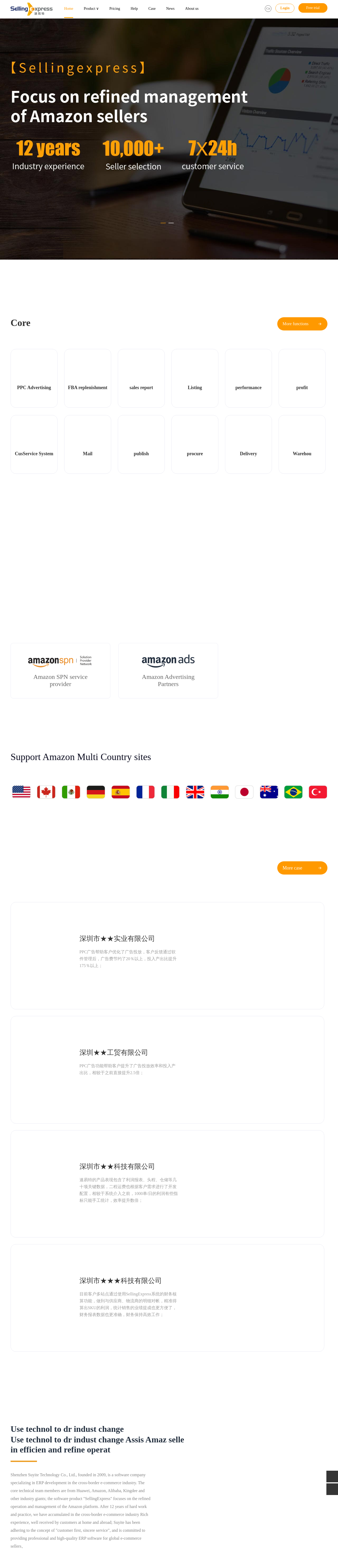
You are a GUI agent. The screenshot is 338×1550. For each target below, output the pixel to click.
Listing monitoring (74, 1455)
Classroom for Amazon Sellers (204, 1462)
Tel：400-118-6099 (262, 1448)
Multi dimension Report (28, 1462)
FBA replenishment (75, 1448)
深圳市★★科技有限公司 (93, 988)
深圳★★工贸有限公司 (250, 917)
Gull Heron (50, 1523)
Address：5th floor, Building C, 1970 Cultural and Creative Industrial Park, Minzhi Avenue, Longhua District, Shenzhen (285, 1492)
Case (152, 9)
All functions (70, 1470)
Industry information (197, 1448)
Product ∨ (91, 9)
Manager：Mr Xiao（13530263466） (277, 1477)
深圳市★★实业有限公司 (93, 917)
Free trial (313, 8)
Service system (72, 1462)
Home (68, 9)
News (170, 9)
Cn (268, 8)
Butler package (127, 1455)
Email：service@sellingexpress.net (274, 1455)
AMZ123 (31, 1523)
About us (192, 9)
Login (284, 8)
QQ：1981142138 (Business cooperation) (279, 1462)
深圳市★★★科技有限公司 (257, 988)
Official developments (198, 1455)
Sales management (24, 1470)
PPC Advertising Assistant (30, 1448)
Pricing (114, 9)
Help (134, 9)
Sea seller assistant (24, 1455)
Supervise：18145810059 (267, 1470)
